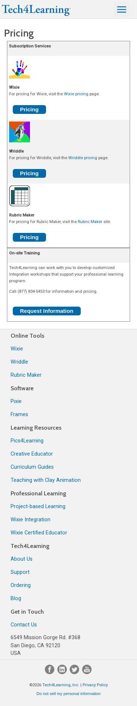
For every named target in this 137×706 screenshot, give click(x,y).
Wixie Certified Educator (39, 533)
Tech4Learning (30, 545)
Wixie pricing (76, 94)
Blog (16, 598)
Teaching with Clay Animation (46, 480)
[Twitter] (75, 672)
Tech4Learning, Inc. (60, 685)
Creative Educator (32, 454)
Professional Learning (38, 493)
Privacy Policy (95, 685)
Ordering (21, 585)
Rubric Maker (90, 221)
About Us (22, 559)
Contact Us (24, 625)
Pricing (29, 109)
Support (20, 572)
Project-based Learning (38, 506)
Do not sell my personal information (68, 693)
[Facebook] (50, 672)
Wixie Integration (30, 520)
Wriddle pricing (82, 158)
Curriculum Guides (32, 467)
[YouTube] (86, 672)
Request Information (46, 311)
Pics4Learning (27, 441)
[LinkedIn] (63, 672)
